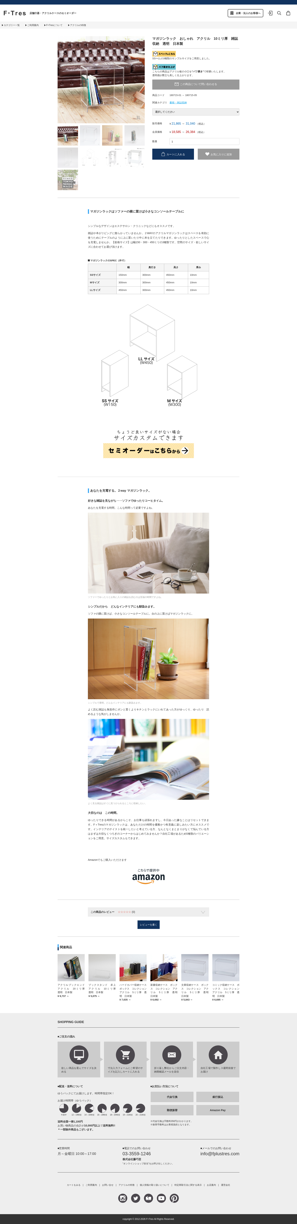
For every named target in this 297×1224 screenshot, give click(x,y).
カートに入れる (175, 154)
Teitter (135, 1198)
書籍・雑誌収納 (178, 102)
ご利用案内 (33, 25)
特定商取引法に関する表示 (188, 1185)
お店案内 (211, 1185)
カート (288, 16)
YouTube (161, 1198)
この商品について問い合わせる (198, 84)
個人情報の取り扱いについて (154, 1185)
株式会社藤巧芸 (132, 1159)
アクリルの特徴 (78, 25)
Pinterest (174, 1198)
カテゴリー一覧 (12, 25)
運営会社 (225, 1185)
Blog (148, 1198)
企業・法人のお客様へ (248, 13)
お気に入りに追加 (221, 154)
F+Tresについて (54, 25)
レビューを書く (148, 924)
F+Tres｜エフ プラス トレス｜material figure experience (15, 13)
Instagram (122, 1198)
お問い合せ (107, 1185)
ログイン (270, 16)
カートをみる (74, 1185)
